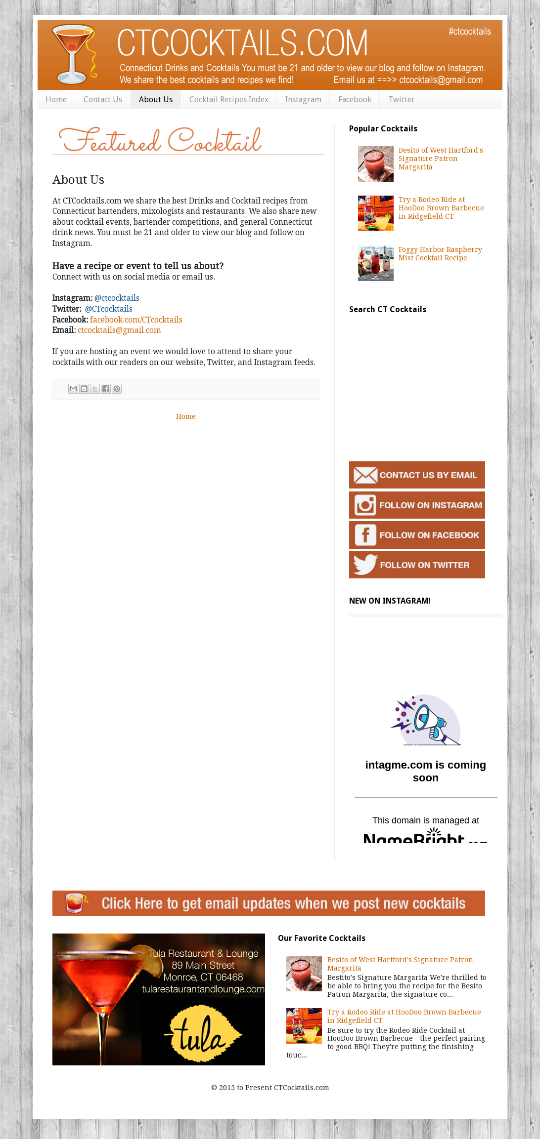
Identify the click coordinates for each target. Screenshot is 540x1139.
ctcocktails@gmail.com (119, 330)
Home (56, 99)
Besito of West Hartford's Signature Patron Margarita (441, 158)
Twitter (401, 99)
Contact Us (103, 99)
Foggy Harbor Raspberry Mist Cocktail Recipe (440, 253)
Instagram (303, 99)
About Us (156, 99)
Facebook (354, 99)
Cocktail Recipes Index (229, 99)
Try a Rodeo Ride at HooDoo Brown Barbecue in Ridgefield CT (441, 208)
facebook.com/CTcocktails (136, 320)
